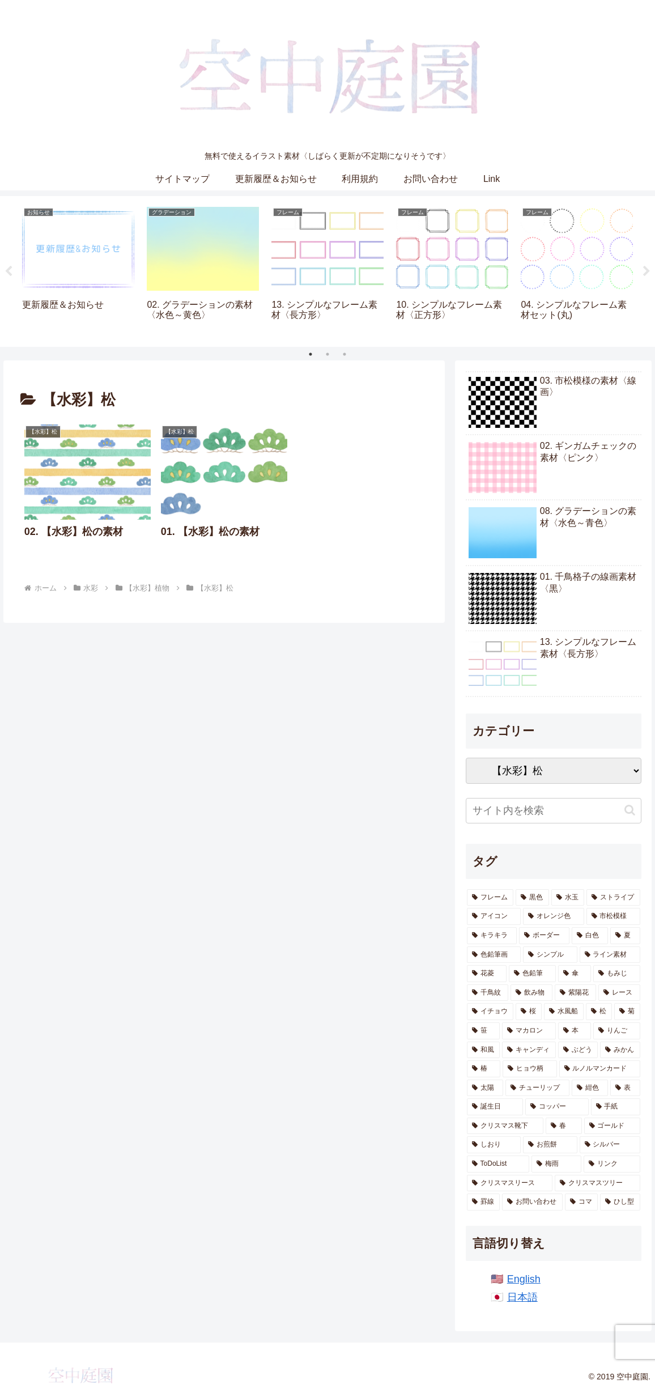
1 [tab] (310, 354)
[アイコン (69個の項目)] (494, 916)
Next (646, 271)
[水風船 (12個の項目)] (564, 1011)
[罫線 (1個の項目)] (483, 1202)
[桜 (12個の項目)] (529, 1011)
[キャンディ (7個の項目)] (529, 1050)
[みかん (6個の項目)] (620, 1050)
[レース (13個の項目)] (619, 992)
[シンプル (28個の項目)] (550, 954)
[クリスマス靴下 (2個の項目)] (505, 1126)
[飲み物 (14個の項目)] (531, 992)
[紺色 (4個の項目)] (590, 1088)
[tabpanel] (78, 269)
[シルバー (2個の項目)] (610, 1144)
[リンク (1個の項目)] (612, 1164)
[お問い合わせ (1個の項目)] (532, 1202)
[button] (630, 810)
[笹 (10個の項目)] (483, 1030)
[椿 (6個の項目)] (483, 1068)
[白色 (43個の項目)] (590, 935)
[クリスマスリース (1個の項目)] (509, 1183)
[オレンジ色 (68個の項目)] (553, 916)
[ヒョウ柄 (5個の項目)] (529, 1068)
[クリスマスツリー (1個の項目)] (597, 1183)
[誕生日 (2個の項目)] (495, 1106)
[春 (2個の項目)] (563, 1126)
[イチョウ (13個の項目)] (490, 1011)
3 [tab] (344, 354)
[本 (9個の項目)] (575, 1030)
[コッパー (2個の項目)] (556, 1106)
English (524, 1279)
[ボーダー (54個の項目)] (544, 935)
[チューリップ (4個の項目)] (537, 1088)
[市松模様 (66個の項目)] (613, 916)
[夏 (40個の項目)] (625, 935)
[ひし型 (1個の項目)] (620, 1202)
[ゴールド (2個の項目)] (612, 1126)
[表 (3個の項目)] (625, 1088)
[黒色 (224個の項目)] (532, 897)
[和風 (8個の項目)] (483, 1050)
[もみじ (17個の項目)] (616, 973)
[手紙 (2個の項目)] (615, 1106)
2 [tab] (327, 354)
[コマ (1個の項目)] (581, 1202)
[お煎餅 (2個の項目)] (550, 1144)
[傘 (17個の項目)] (575, 973)
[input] (553, 810)
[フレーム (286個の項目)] (490, 897)
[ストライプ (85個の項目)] (613, 897)
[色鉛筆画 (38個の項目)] (494, 954)
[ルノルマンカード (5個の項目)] (599, 1068)
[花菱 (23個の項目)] (487, 973)
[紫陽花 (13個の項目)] (576, 992)
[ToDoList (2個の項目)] (498, 1164)
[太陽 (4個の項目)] (485, 1088)
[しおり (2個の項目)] (494, 1144)
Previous (8, 271)
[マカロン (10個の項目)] (529, 1030)
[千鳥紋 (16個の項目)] (488, 992)
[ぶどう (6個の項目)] (578, 1050)
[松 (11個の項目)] (599, 1011)
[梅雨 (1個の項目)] (556, 1164)
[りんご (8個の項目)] (616, 1030)
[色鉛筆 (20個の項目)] (532, 973)
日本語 (522, 1297)
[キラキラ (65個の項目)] (492, 935)
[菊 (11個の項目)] (627, 1011)
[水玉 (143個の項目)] (568, 897)
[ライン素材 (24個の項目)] (610, 954)
